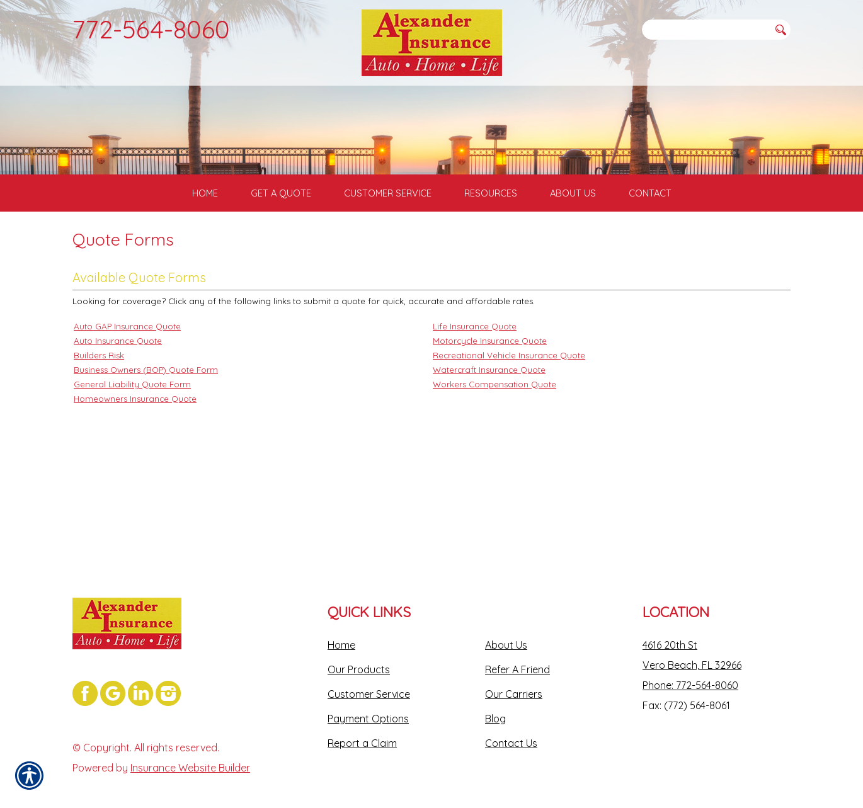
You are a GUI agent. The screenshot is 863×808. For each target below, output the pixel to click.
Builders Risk (99, 457)
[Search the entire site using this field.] (706, 29)
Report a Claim (362, 726)
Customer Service (369, 677)
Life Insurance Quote (475, 428)
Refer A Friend (517, 652)
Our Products (359, 652)
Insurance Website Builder (190, 750)
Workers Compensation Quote (494, 486)
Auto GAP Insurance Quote (127, 428)
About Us (506, 628)
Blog (495, 701)
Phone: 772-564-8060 (690, 668)
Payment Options (368, 701)
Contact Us (511, 726)
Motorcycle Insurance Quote (490, 442)
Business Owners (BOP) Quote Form (146, 471)
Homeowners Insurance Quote (135, 500)
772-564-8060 (151, 29)
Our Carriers (513, 677)
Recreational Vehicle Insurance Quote (509, 457)
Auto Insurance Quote (118, 442)
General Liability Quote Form (132, 486)
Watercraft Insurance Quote (489, 471)
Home (341, 628)
